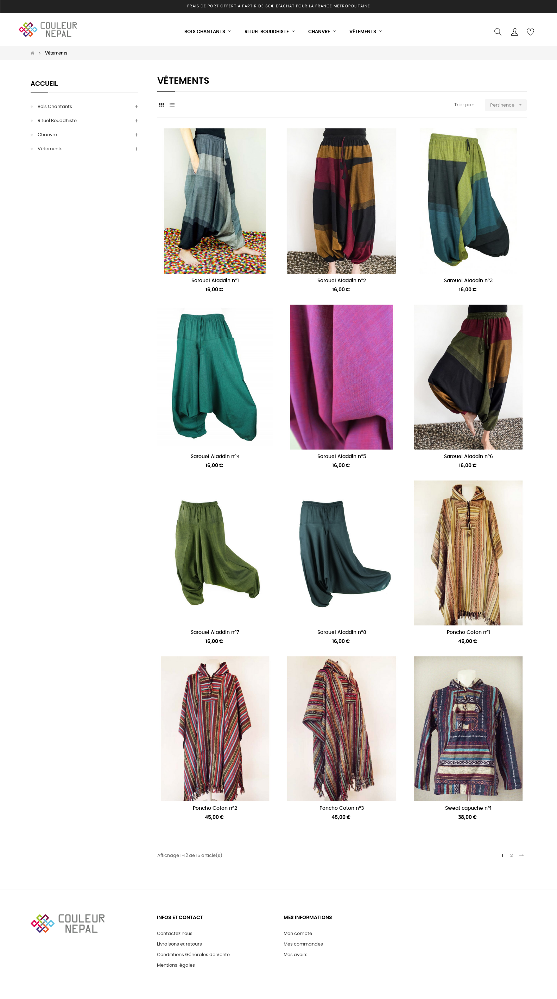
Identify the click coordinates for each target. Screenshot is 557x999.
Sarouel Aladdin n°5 (341, 453)
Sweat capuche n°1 (468, 804)
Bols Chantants (55, 103)
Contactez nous (174, 930)
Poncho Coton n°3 (341, 804)
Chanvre (47, 131)
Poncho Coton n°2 (215, 804)
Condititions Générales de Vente (193, 951)
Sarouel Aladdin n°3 (468, 277)
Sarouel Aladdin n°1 (215, 277)
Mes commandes (303, 940)
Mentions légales (176, 962)
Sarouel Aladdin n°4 (215, 453)
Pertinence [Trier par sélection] (508, 102)
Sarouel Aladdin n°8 (341, 628)
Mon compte (298, 930)
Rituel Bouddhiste (57, 117)
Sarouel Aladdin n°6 (468, 453)
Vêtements (50, 146)
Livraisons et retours (179, 940)
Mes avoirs (296, 951)
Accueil (44, 81)
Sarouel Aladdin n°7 (215, 628)
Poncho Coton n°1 (468, 628)
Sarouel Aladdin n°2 (341, 277)
